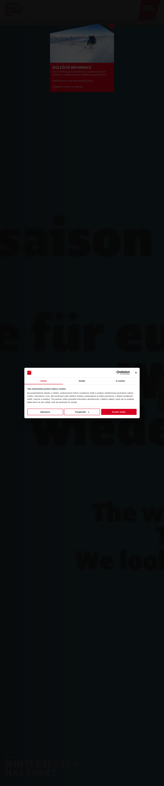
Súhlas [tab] (43, 381)
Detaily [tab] (82, 381)
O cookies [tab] (120, 381)
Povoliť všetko (119, 412)
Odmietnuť (45, 412)
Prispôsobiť (82, 412)
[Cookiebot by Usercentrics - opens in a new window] (118, 373)
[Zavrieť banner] (136, 373)
